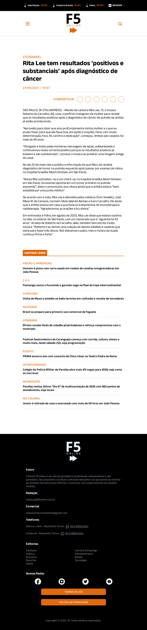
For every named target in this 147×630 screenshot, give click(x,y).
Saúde (29, 563)
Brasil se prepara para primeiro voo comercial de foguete (59, 311)
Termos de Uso (73, 591)
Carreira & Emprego (86, 550)
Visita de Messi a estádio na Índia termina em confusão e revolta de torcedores (73, 298)
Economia (31, 557)
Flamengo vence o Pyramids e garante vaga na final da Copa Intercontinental (72, 285)
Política (30, 553)
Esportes (31, 560)
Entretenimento (84, 553)
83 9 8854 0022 (76, 526)
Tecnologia (81, 560)
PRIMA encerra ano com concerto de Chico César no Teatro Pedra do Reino (70, 356)
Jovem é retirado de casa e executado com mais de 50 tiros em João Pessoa (71, 403)
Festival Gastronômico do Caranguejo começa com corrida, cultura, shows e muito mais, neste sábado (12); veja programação (71, 341)
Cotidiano (32, 57)
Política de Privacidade (73, 602)
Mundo (79, 557)
